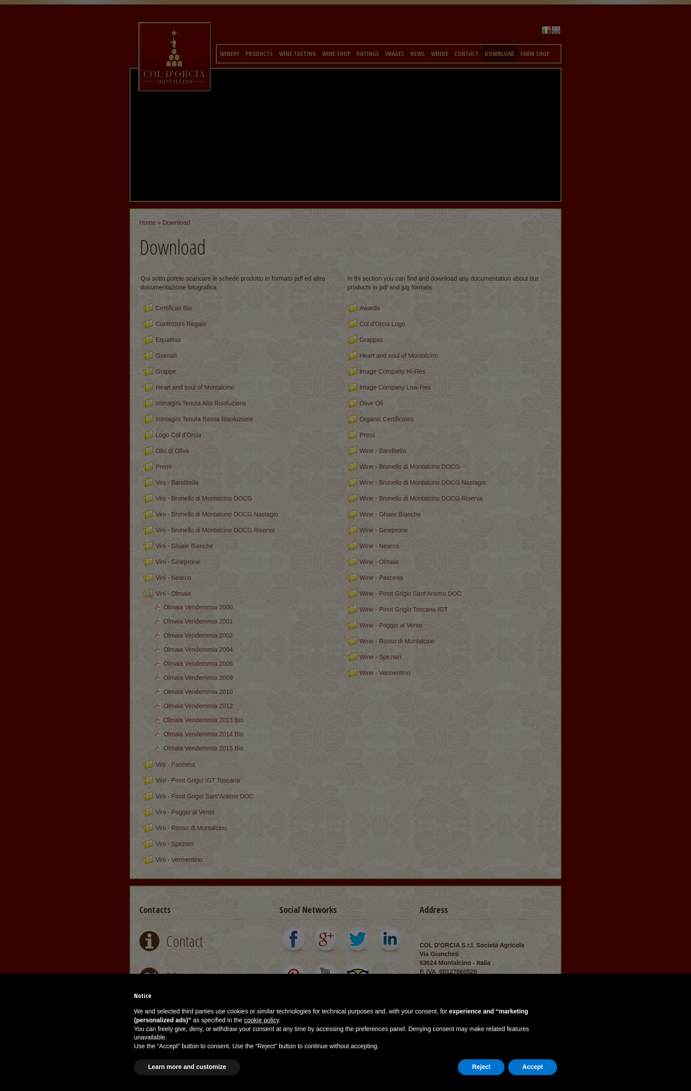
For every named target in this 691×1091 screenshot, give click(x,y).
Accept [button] (532, 1066)
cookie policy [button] (261, 1020)
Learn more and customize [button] (187, 1066)
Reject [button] (481, 1066)
